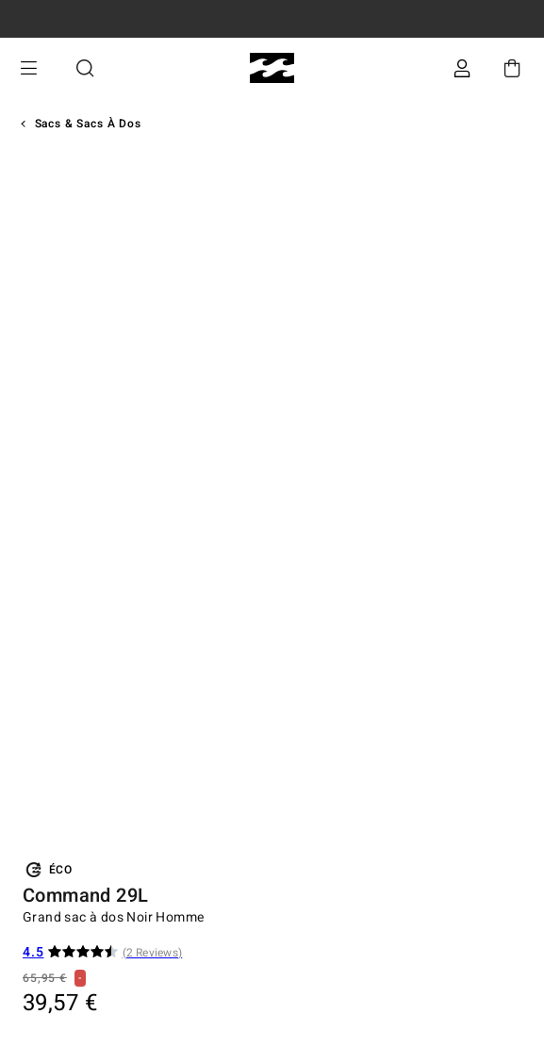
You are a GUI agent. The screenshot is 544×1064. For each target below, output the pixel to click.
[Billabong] (272, 68)
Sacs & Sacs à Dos (88, 123)
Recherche (84, 68)
